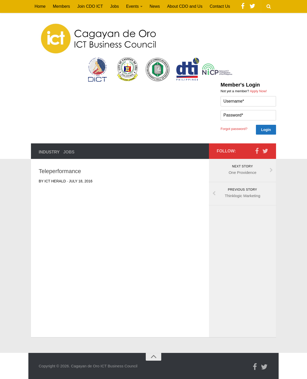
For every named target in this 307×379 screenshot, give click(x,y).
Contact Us (220, 6)
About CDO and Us (185, 6)
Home (40, 6)
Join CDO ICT (90, 6)
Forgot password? (234, 129)
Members (61, 6)
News (155, 6)
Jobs (114, 6)
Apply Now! (258, 91)
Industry (49, 152)
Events (132, 6)
